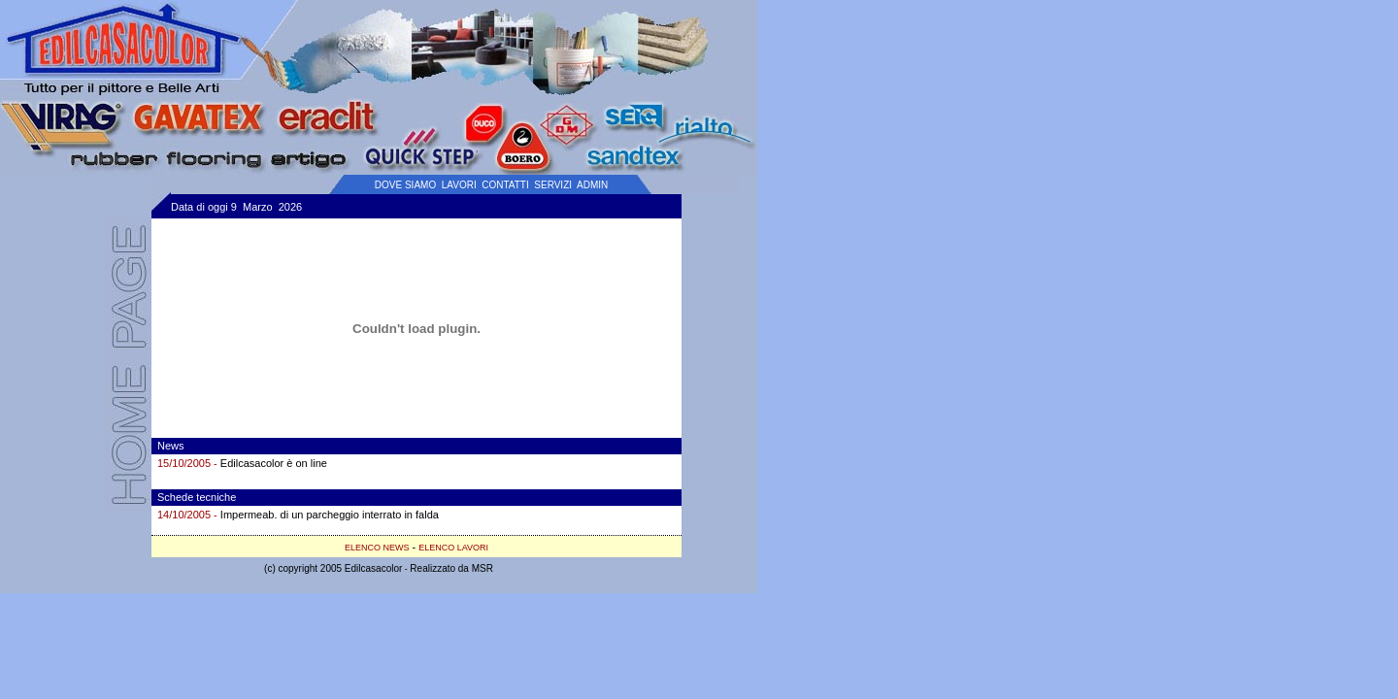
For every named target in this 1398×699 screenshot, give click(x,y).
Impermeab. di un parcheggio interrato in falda (329, 514)
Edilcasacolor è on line (273, 463)
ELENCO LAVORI (453, 547)
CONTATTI (505, 185)
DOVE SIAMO (405, 185)
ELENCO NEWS (377, 547)
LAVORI (459, 185)
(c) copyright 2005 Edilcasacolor (333, 568)
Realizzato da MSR (451, 568)
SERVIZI (553, 185)
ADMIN (592, 185)
